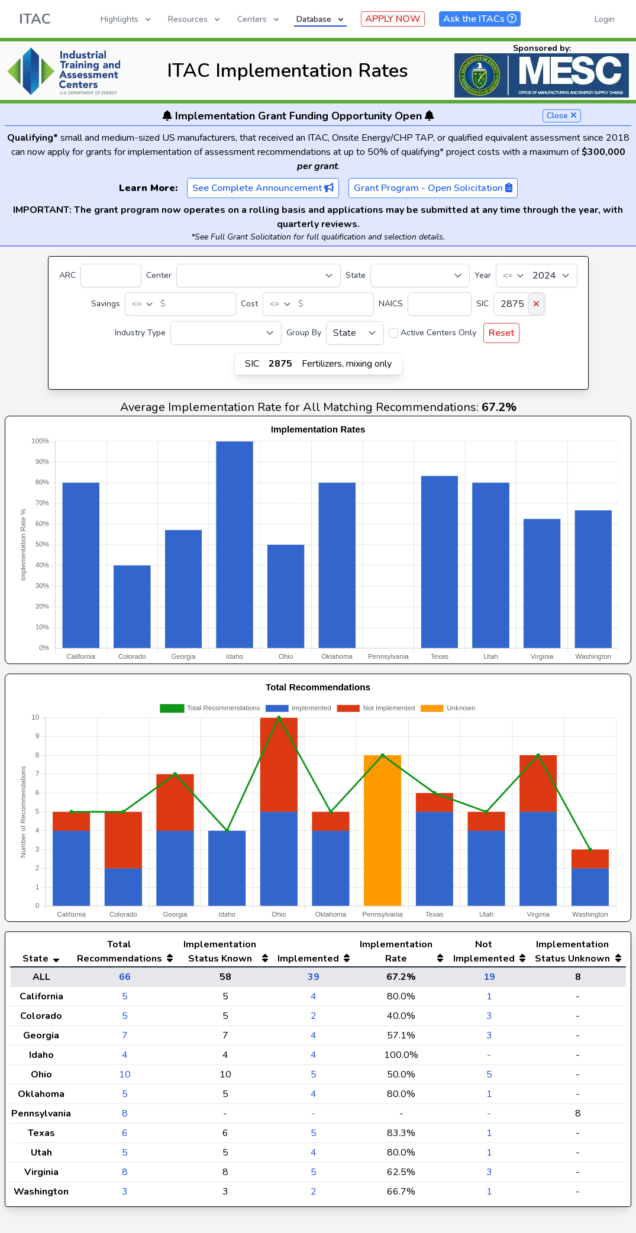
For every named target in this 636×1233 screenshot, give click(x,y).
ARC (67, 275)
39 (313, 976)
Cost (249, 303)
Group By (303, 332)
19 (489, 976)
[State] (420, 275)
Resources (195, 19)
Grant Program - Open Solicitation (433, 188)
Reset (501, 332)
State (356, 275)
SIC (482, 303)
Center (159, 275)
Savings (105, 303)
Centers (259, 19)
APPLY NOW (393, 18)
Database (321, 19)
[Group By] (355, 333)
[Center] (258, 275)
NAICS (391, 303)
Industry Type (140, 332)
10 (125, 1074)
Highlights (127, 19)
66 (125, 976)
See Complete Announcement (263, 188)
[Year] (536, 275)
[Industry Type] (226, 333)
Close (562, 115)
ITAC (35, 18)
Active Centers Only (438, 332)
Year (482, 275)
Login (605, 19)
